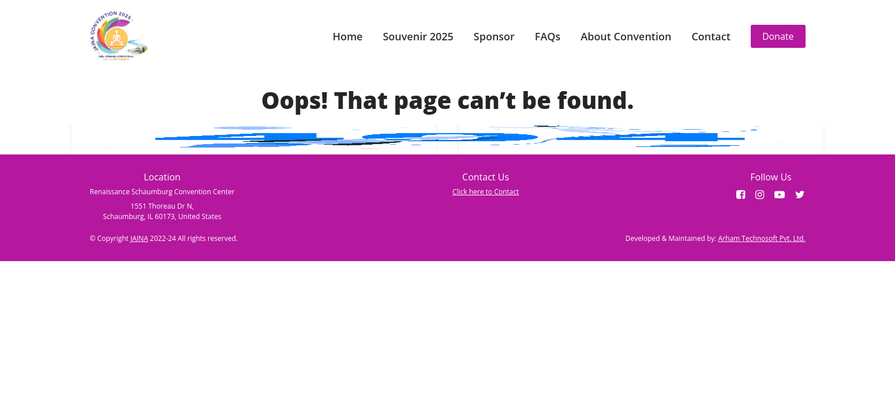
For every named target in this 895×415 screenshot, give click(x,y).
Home (347, 36)
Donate (778, 36)
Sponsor (494, 36)
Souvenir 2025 (418, 36)
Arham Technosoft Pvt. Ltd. (762, 238)
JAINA (139, 238)
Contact (710, 36)
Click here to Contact (485, 192)
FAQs (547, 36)
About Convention (626, 36)
